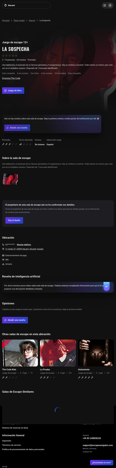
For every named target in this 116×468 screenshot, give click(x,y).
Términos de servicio (11, 445)
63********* (10, 245)
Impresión (6, 441)
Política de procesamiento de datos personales (23, 449)
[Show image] (10, 179)
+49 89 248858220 (92, 438)
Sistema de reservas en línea (15, 428)
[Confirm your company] (14, 220)
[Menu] (107, 5)
